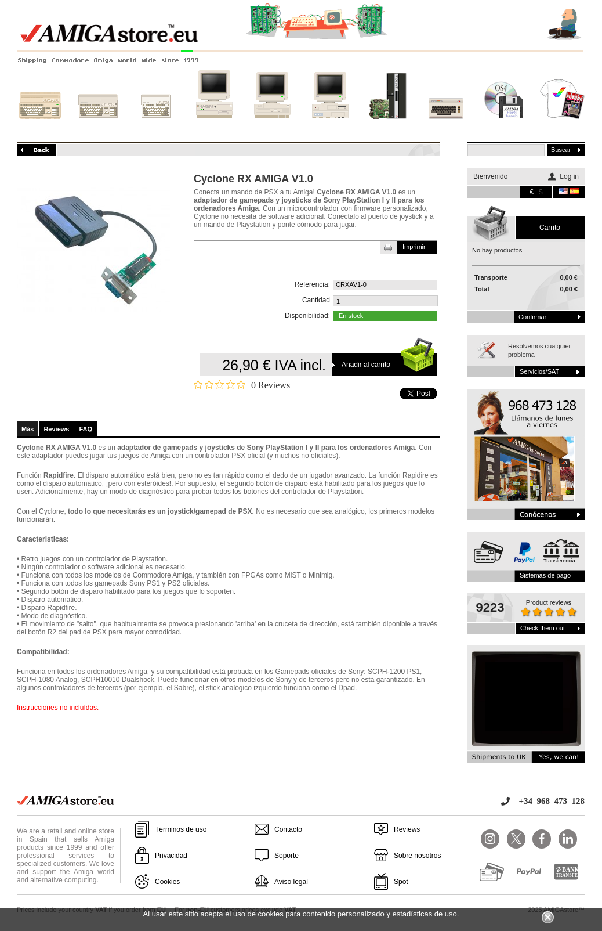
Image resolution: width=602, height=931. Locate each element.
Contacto (288, 829)
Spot (401, 882)
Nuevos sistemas (388, 126)
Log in (569, 176)
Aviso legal (291, 882)
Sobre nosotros (417, 855)
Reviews (56, 428)
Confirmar (532, 316)
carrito (549, 227)
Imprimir (414, 246)
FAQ (85, 428)
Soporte (286, 855)
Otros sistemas (446, 126)
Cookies (167, 882)
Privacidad (171, 855)
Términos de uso (180, 829)
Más (27, 428)
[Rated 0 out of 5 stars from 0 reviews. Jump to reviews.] (242, 385)
